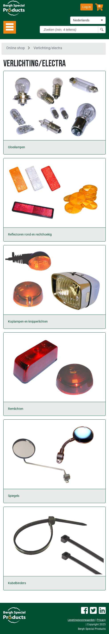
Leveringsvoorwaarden (81, 620)
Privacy (101, 620)
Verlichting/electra (48, 48)
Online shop (15, 48)
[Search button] (102, 29)
